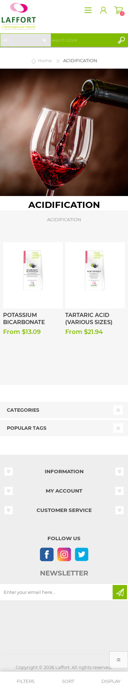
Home (45, 60)
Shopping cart (118, 10)
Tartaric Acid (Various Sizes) (89, 318)
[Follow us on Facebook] (46, 554)
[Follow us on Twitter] (81, 554)
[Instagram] (64, 554)
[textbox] (80, 40)
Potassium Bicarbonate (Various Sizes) (27, 322)
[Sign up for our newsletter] (57, 592)
